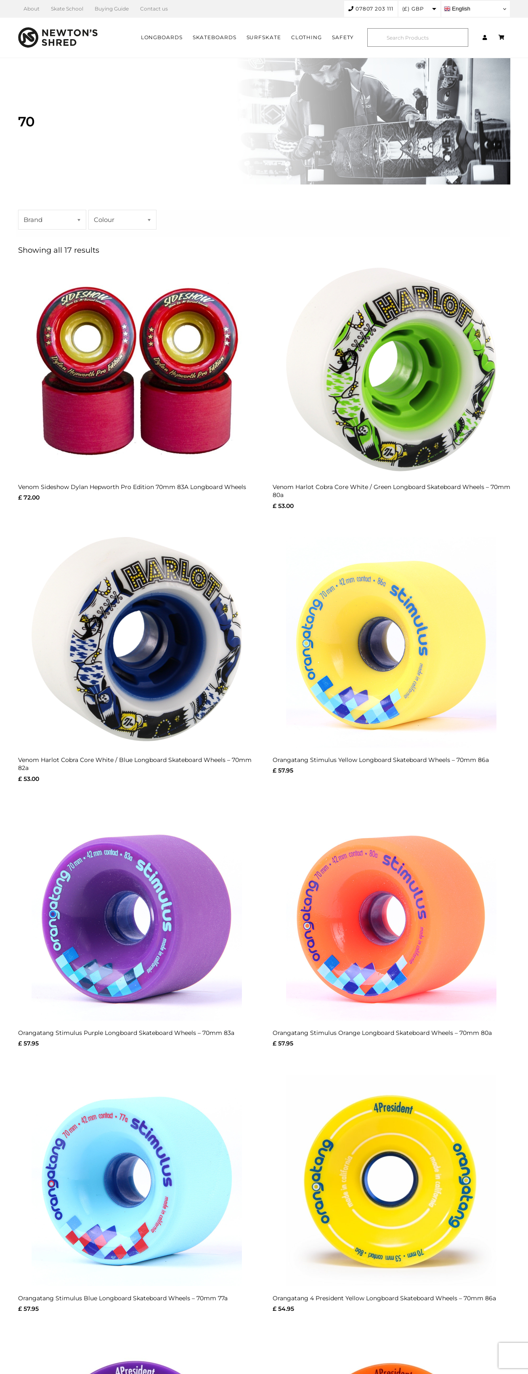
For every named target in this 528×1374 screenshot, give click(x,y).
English (457, 8)
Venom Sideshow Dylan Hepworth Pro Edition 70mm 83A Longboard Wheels (132, 487)
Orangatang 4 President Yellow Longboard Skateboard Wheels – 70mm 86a (384, 1298)
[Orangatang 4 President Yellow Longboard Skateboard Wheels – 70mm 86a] (391, 1180)
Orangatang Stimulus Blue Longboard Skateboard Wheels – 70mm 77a (123, 1298)
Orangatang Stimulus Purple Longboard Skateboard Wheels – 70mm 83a (126, 1033)
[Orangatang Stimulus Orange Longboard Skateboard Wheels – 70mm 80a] (391, 915)
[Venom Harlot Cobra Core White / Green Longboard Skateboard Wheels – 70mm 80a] (391, 369)
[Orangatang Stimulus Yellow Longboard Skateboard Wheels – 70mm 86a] (391, 642)
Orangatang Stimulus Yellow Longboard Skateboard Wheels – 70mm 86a (381, 760)
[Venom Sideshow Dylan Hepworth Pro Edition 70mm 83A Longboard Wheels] (137, 369)
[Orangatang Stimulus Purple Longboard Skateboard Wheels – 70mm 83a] (137, 915)
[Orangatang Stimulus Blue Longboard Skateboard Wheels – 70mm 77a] (137, 1180)
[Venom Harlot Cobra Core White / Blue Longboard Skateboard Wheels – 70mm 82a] (137, 642)
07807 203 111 (370, 8)
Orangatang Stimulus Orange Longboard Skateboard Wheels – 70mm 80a (382, 1033)
